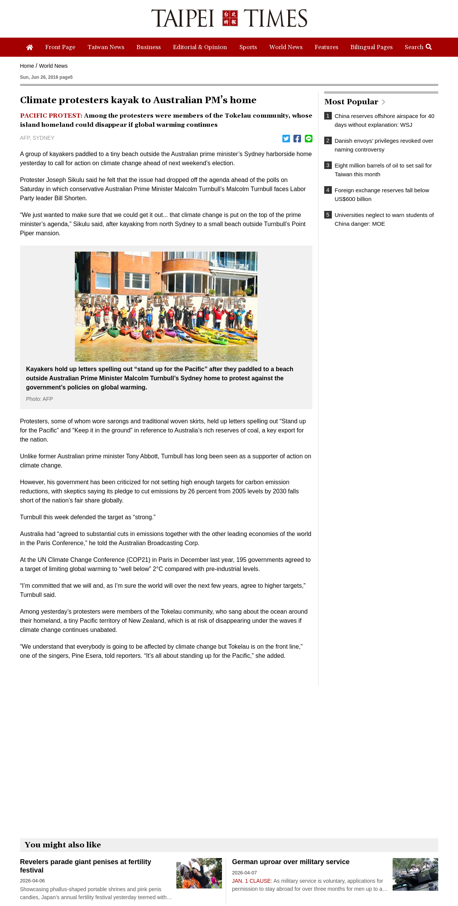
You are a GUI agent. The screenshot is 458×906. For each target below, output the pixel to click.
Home (27, 66)
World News (53, 66)
